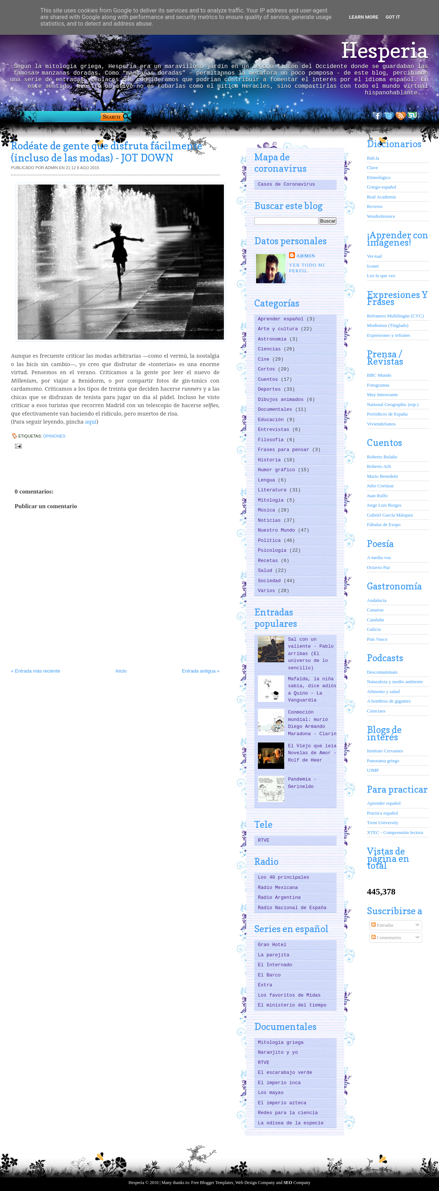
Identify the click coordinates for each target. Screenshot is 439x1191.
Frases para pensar (285, 450)
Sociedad (271, 581)
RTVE (263, 840)
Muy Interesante (382, 394)
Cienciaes (376, 711)
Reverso (375, 206)
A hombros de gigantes (389, 701)
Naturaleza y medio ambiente (395, 681)
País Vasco (377, 639)
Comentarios (386, 937)
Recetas (269, 560)
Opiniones (54, 436)
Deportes (271, 389)
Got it (393, 17)
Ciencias (271, 349)
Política (271, 540)
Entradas (382, 925)
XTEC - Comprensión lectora (395, 832)
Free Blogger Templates (212, 1182)
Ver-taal (374, 256)
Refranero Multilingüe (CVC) (395, 316)
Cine (265, 359)
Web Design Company (255, 1182)
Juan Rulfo (377, 495)
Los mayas (271, 1092)
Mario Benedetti (382, 476)
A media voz (379, 557)
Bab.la (373, 158)
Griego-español (381, 187)
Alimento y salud (383, 691)
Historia (271, 460)
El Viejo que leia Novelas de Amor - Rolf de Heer (312, 753)
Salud (266, 570)
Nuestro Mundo (278, 530)
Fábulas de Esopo (384, 524)
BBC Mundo (379, 375)
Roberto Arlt (379, 466)
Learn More (363, 17)
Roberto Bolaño (382, 456)
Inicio (121, 671)
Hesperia (384, 50)
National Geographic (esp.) (393, 404)
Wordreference (381, 216)
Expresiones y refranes (388, 335)
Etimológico (378, 177)
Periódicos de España (387, 414)
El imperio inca (279, 1083)
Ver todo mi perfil (307, 267)
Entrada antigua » (201, 671)
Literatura (273, 490)
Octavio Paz (378, 567)
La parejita (273, 955)
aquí (91, 421)
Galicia (374, 629)
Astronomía (273, 339)
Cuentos (269, 379)
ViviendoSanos (381, 424)
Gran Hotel (272, 945)
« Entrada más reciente (35, 671)
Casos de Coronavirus (286, 184)
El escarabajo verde (285, 1072)
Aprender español (282, 319)
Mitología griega (281, 1042)
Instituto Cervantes (385, 750)
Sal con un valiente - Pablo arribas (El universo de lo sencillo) (311, 654)
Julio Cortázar (380, 485)
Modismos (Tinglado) (387, 325)
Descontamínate (382, 672)
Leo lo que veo (381, 275)
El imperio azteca (282, 1103)
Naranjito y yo (278, 1052)
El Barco (269, 975)
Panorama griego (383, 760)
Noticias (271, 520)
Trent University (382, 822)
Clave (372, 167)
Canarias (375, 610)
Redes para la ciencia (288, 1113)
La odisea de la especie (290, 1123)
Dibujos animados (282, 399)
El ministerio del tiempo (292, 1005)
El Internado (275, 965)
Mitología (272, 500)
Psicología (273, 550)
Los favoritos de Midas (289, 995)
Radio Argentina (279, 897)
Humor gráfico (278, 470)
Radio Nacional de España (292, 908)
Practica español (382, 813)
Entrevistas (275, 429)
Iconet (373, 266)
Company (297, 1182)
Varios (268, 590)
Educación (272, 420)
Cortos (268, 369)
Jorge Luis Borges (384, 505)
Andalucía (376, 600)
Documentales (276, 409)
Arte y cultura (279, 329)
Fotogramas (378, 385)
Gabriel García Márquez (390, 515)
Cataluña (375, 619)
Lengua (268, 480)
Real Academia (381, 197)
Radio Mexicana (278, 887)
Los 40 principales (283, 877)
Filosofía (272, 440)
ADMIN (305, 255)
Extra (265, 985)
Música (268, 510)
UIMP (373, 770)
